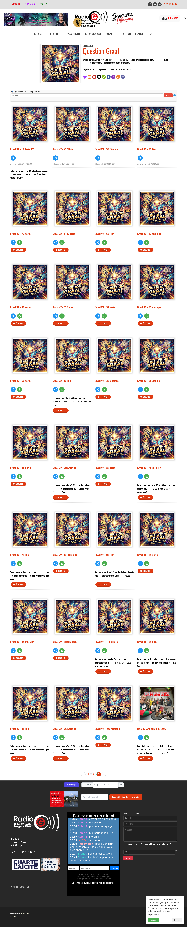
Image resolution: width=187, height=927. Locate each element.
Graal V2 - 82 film (146, 149)
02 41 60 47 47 (170, 4)
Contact (127, 34)
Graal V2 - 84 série (147, 555)
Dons (16, 4)
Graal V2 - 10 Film (61, 381)
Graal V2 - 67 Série (20, 381)
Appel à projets (73, 34)
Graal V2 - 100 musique (107, 729)
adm (13, 916)
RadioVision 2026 (93, 34)
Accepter (153, 920)
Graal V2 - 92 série (105, 307)
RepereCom (25, 913)
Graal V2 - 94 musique (22, 642)
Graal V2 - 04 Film (147, 642)
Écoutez (18, 250)
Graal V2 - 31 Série (62, 307)
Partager (71, 784)
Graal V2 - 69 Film (104, 234)
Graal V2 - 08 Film (19, 729)
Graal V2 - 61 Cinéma (148, 381)
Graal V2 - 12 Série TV (22, 149)
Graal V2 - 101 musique (64, 555)
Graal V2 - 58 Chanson (64, 642)
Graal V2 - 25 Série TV (64, 729)
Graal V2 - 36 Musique (107, 381)
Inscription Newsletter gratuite (125, 797)
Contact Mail (25, 886)
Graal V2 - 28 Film (19, 555)
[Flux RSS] (118, 77)
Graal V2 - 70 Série (20, 234)
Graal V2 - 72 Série (62, 149)
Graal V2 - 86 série (105, 468)
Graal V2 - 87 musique (149, 234)
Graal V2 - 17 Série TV (106, 642)
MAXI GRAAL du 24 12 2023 (152, 729)
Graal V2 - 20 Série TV (64, 468)
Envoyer (128, 858)
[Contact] (123, 77)
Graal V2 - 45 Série (20, 468)
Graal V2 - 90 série (20, 307)
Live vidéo (29, 4)
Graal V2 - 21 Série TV (149, 468)
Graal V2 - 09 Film (104, 555)
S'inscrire (168, 95)
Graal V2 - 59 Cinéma (106, 149)
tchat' (43, 4)
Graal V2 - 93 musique (149, 307)
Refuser (177, 920)
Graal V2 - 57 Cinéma (63, 234)
